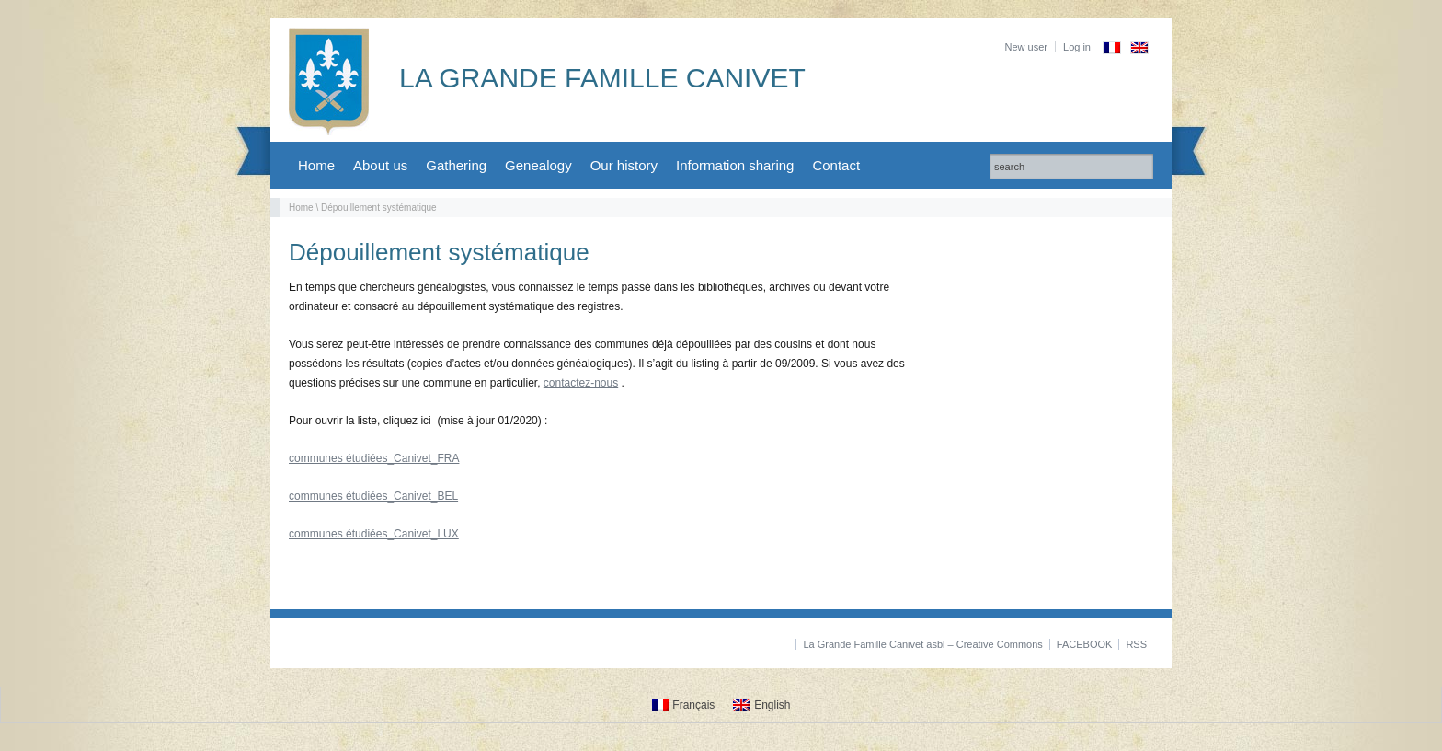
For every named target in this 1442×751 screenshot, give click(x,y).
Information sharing (735, 165)
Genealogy (538, 165)
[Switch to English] (761, 705)
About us (380, 165)
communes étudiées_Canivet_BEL (373, 496)
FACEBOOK (1085, 644)
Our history (624, 165)
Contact (836, 165)
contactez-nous (581, 382)
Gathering (456, 165)
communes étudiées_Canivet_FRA (374, 458)
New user (1026, 46)
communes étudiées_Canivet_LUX (374, 533)
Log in (1077, 46)
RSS (1136, 644)
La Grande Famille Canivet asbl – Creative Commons (922, 644)
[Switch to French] (1112, 47)
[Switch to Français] (684, 705)
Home (316, 165)
